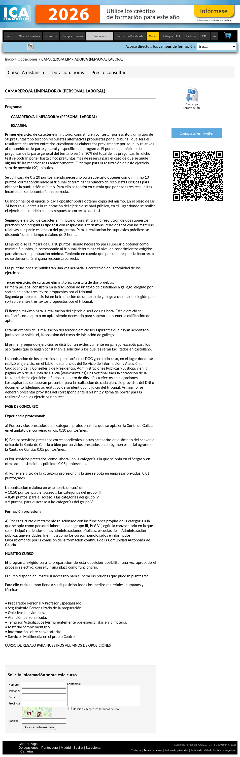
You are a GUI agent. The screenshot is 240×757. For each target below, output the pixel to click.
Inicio (10, 36)
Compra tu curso (72, 36)
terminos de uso (109, 713)
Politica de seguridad (224, 750)
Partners (191, 36)
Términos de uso (153, 750)
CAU (204, 36)
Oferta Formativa (29, 36)
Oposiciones (28, 59)
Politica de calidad (200, 750)
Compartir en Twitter (197, 133)
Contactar (136, 750)
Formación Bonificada (130, 36)
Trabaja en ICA (171, 36)
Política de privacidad (176, 750)
